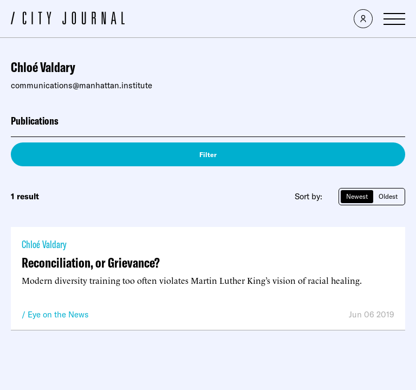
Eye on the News (58, 314)
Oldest (388, 196)
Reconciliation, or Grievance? (91, 262)
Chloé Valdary (44, 244)
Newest (357, 196)
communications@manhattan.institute (81, 85)
